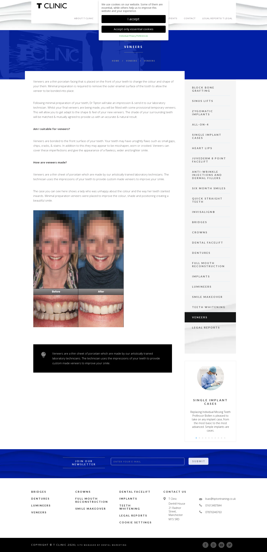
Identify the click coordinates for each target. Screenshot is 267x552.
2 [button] (199, 438)
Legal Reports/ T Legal (217, 18)
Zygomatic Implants (202, 113)
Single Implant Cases (206, 136)
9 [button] (221, 438)
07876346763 (213, 512)
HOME (115, 60)
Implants (201, 276)
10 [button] (224, 438)
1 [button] (196, 438)
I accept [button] (133, 18)
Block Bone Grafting (203, 89)
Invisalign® (203, 211)
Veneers (200, 317)
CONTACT (190, 18)
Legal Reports (206, 327)
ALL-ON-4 (200, 124)
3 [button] (202, 438)
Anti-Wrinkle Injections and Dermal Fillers (207, 175)
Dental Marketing (114, 545)
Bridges (199, 222)
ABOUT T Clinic (84, 18)
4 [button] (205, 438)
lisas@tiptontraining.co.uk (220, 498)
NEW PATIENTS (168, 18)
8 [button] (218, 438)
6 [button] (212, 438)
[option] (210, 401)
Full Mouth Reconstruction (208, 264)
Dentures (201, 252)
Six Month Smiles (209, 188)
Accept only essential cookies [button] (133, 28)
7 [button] (215, 438)
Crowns (200, 232)
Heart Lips (202, 148)
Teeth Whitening (209, 307)
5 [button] (209, 438)
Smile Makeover (207, 296)
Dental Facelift (207, 242)
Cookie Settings (135, 522)
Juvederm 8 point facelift (209, 160)
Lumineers (202, 286)
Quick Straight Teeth (207, 200)
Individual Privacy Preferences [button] (133, 35)
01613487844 (213, 505)
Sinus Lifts (202, 100)
